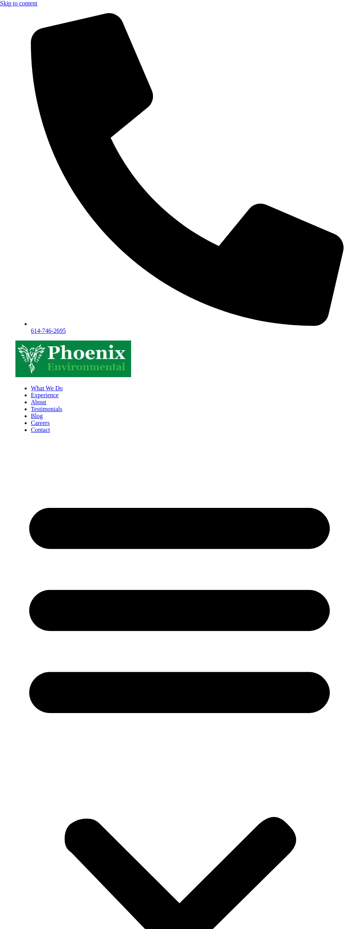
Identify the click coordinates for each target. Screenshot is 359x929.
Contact (40, 430)
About (38, 402)
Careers (40, 423)
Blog (37, 416)
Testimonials (46, 409)
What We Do (47, 388)
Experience (45, 395)
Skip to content (18, 3)
